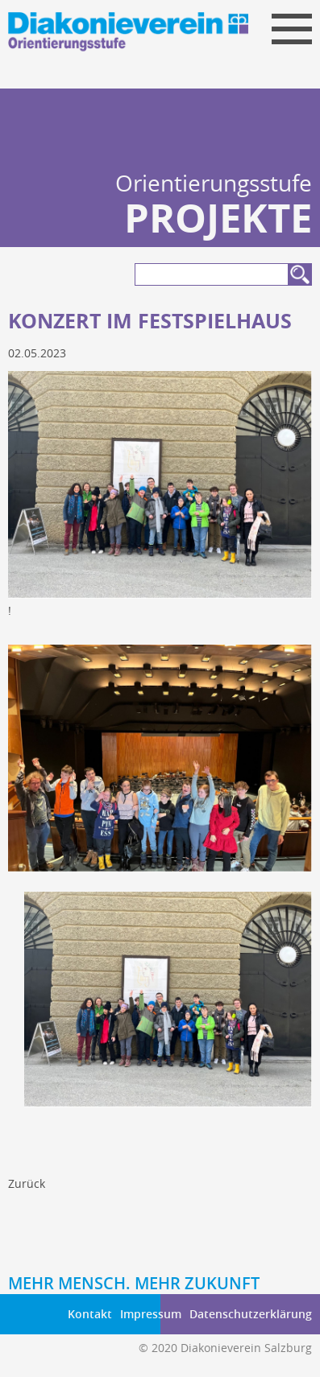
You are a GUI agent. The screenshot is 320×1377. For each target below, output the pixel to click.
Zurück (26, 1183)
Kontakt (90, 1313)
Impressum (150, 1313)
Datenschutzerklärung (250, 1313)
